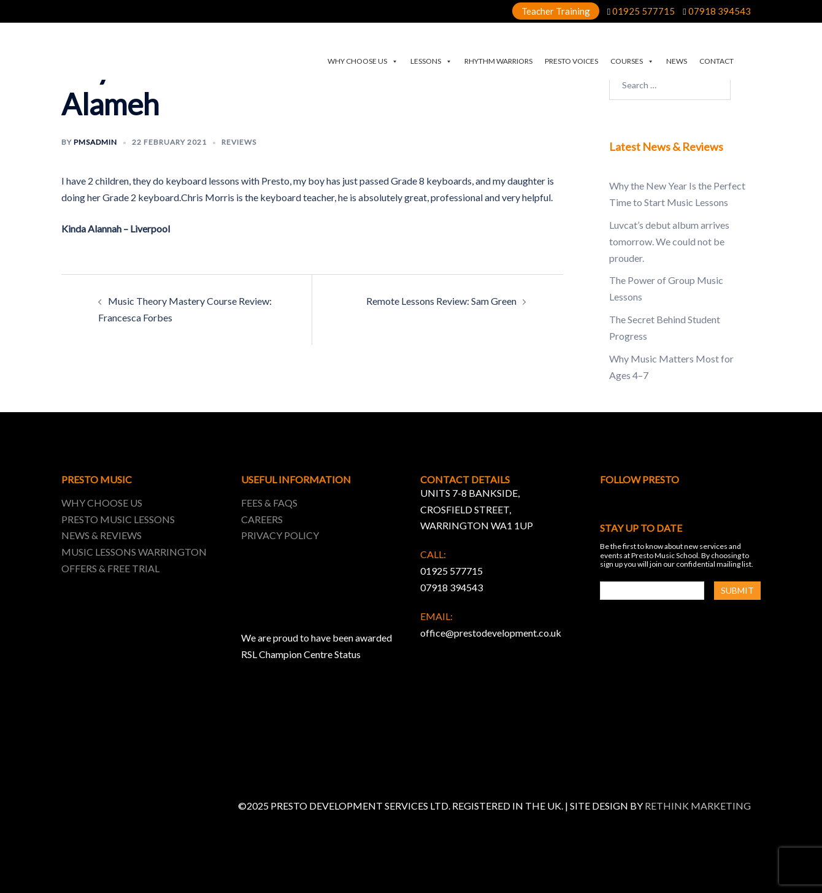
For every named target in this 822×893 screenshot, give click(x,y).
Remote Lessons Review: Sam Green (441, 301)
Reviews (238, 142)
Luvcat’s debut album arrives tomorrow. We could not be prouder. (669, 241)
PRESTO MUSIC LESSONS (118, 519)
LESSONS (431, 61)
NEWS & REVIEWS (101, 535)
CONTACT (716, 61)
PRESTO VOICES (571, 61)
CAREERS (262, 519)
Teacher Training (555, 11)
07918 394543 (719, 11)
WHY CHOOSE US (363, 61)
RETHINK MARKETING (698, 805)
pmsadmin (95, 142)
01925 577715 (643, 11)
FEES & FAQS (269, 502)
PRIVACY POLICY (280, 535)
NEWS (676, 61)
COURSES (632, 61)
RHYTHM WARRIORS (498, 61)
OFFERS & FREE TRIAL (110, 568)
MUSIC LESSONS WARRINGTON (134, 552)
